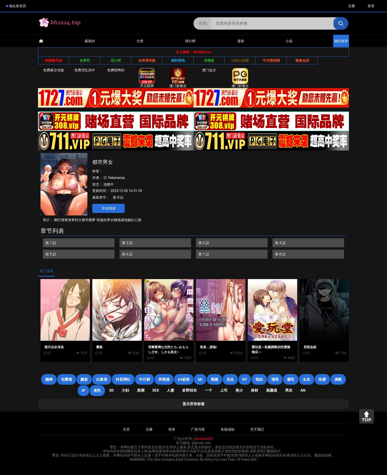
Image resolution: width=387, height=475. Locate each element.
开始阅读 (109, 208)
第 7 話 (203, 254)
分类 (139, 41)
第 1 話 (50, 243)
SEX (155, 390)
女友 (306, 379)
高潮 (140, 390)
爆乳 (290, 379)
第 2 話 (127, 243)
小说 (289, 41)
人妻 (170, 390)
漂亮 (275, 379)
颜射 (84, 379)
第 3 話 (203, 243)
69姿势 (184, 379)
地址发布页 (17, 6)
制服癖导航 (53, 60)
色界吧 (84, 60)
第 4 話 (280, 243)
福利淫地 (178, 60)
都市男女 (102, 162)
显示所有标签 (193, 404)
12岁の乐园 (240, 60)
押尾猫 (164, 379)
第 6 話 (127, 254)
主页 (126, 429)
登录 (371, 6)
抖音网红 (123, 379)
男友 (288, 390)
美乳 (97, 390)
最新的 (90, 41)
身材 (254, 390)
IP (83, 390)
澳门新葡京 (178, 78)
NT (244, 379)
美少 (239, 390)
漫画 (240, 41)
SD (111, 390)
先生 (230, 379)
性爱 (322, 379)
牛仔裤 (144, 379)
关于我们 (257, 429)
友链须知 (227, 429)
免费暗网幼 (115, 70)
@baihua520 (203, 439)
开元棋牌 (147, 78)
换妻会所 (302, 60)
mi (200, 379)
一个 (208, 390)
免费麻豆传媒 (53, 70)
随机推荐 (341, 41)
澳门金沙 (209, 70)
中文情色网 (271, 60)
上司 (224, 390)
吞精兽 (209, 60)
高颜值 (271, 390)
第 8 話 (118, 197)
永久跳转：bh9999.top (193, 52)
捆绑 (49, 379)
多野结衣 (189, 390)
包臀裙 (66, 379)
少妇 (125, 390)
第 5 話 (50, 254)
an (303, 390)
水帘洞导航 (146, 60)
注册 (351, 6)
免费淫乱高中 (84, 70)
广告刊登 (198, 429)
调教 (338, 379)
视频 (214, 379)
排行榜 (190, 41)
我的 (259, 379)
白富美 (101, 379)
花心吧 (116, 60)
